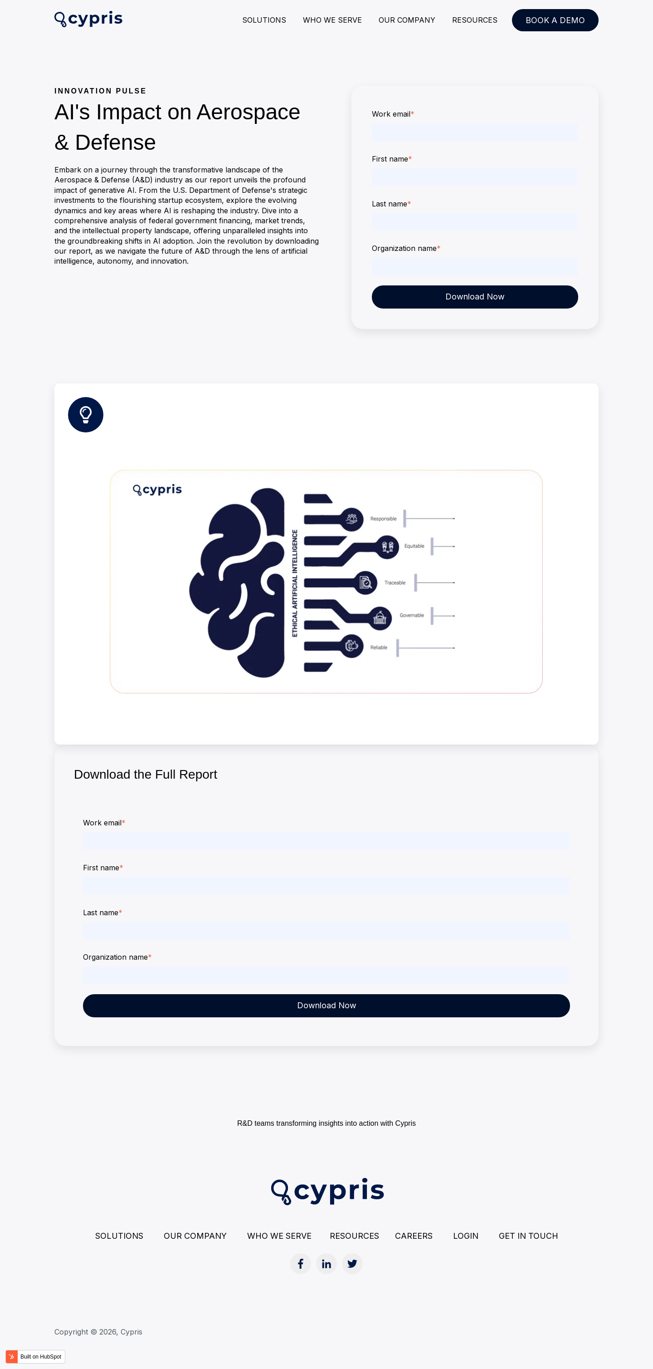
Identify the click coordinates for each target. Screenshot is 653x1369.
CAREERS (414, 1236)
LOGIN (465, 1236)
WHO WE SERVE (332, 20)
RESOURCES (474, 20)
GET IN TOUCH (528, 1236)
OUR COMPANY (407, 20)
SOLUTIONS (264, 20)
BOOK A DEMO (555, 20)
